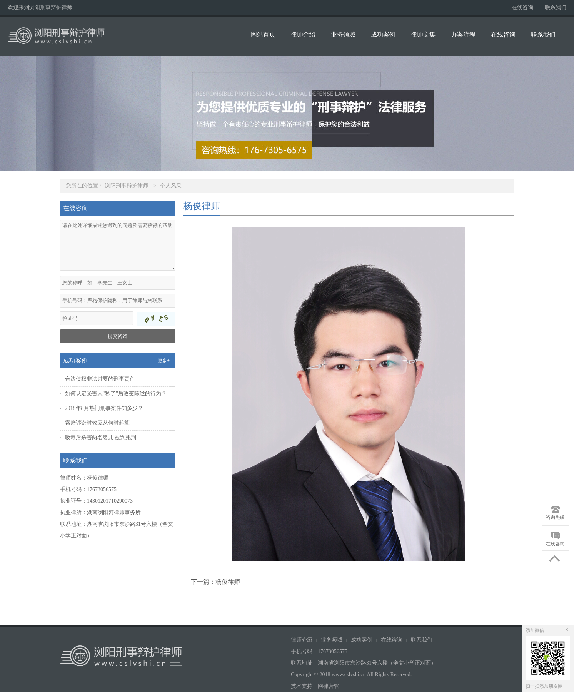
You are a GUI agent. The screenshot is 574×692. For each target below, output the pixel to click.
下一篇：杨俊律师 (215, 581)
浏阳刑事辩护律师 (126, 186)
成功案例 (383, 34)
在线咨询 (522, 7)
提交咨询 (118, 336)
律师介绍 (303, 34)
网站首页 (263, 34)
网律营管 (328, 686)
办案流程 (463, 34)
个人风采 (171, 186)
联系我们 (555, 7)
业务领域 (343, 34)
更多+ (164, 360)
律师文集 (423, 34)
